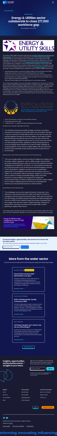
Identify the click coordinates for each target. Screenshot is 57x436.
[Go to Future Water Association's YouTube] (7, 418)
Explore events (44, 395)
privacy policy (46, 372)
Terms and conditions (18, 426)
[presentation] (41, 379)
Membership (24, 392)
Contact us (43, 397)
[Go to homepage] (8, 2)
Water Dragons (25, 400)
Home (4, 392)
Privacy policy (6, 426)
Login (35, 407)
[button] (52, 2)
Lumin (11, 423)
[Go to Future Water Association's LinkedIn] (4, 418)
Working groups (25, 397)
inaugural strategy (39, 67)
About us (5, 395)
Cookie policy (30, 426)
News (4, 400)
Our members (6, 397)
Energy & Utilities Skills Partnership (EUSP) (37, 62)
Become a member (45, 392)
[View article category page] (28, 14)
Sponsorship (24, 395)
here (51, 212)
